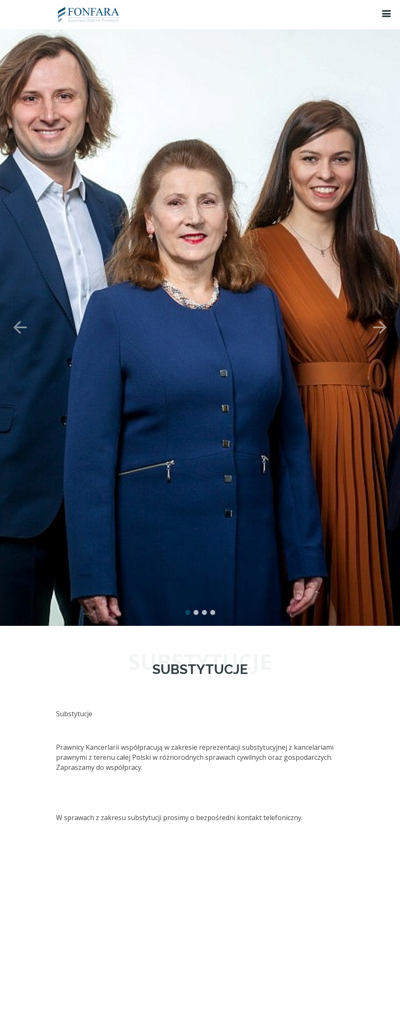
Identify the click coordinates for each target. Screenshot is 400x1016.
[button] (20, 318)
